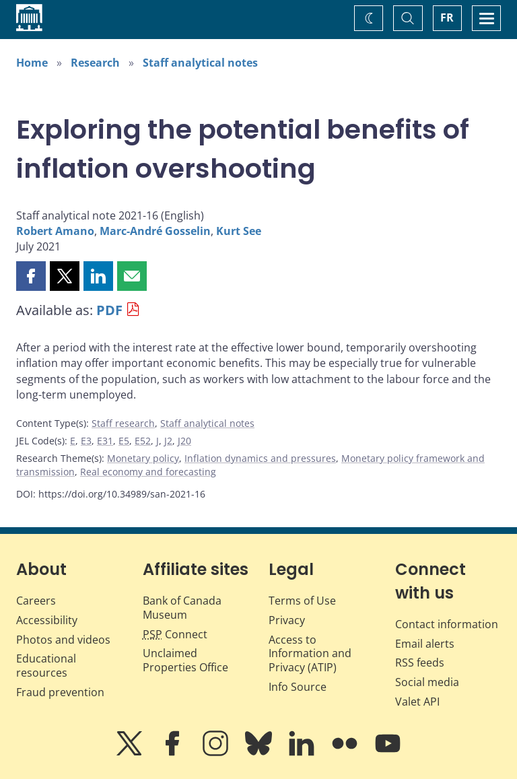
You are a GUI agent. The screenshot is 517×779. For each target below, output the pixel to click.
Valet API (417, 701)
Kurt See (238, 231)
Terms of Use (302, 600)
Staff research (123, 423)
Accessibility (46, 620)
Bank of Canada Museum (182, 607)
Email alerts (424, 643)
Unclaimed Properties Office (185, 660)
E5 (123, 440)
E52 (143, 440)
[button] (31, 276)
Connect (175, 634)
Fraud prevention (60, 692)
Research (95, 62)
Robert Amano (55, 231)
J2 (168, 440)
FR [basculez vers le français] (447, 17)
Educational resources (46, 665)
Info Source (297, 686)
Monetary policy (143, 458)
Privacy (287, 620)
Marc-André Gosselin (155, 231)
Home (32, 62)
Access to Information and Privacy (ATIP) (310, 653)
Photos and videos (63, 639)
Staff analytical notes (200, 62)
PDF (109, 310)
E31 (105, 440)
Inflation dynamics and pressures (260, 458)
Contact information (446, 624)
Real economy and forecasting (148, 471)
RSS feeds (419, 662)
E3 (86, 440)
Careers (36, 600)
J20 (184, 440)
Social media (427, 682)
